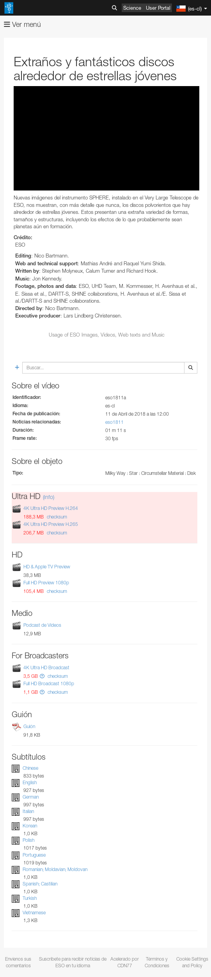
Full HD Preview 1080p (46, 582)
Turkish (30, 898)
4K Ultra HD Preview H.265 (50, 524)
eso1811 (114, 422)
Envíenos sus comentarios (18, 962)
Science (132, 8)
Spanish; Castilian (40, 884)
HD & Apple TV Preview (46, 567)
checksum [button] (56, 517)
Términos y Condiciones (157, 962)
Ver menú (22, 24)
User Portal (158, 8)
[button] (42, 676)
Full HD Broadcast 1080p (48, 684)
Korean (30, 826)
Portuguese (34, 855)
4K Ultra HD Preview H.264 (50, 508)
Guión (29, 726)
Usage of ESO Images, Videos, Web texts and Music (107, 335)
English (30, 782)
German (31, 797)
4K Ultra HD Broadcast (46, 667)
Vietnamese (34, 912)
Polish (28, 840)
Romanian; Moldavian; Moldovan (55, 869)
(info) (48, 497)
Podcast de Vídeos (42, 625)
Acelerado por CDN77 (124, 962)
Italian (28, 811)
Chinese (30, 768)
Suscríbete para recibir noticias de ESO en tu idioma (72, 962)
